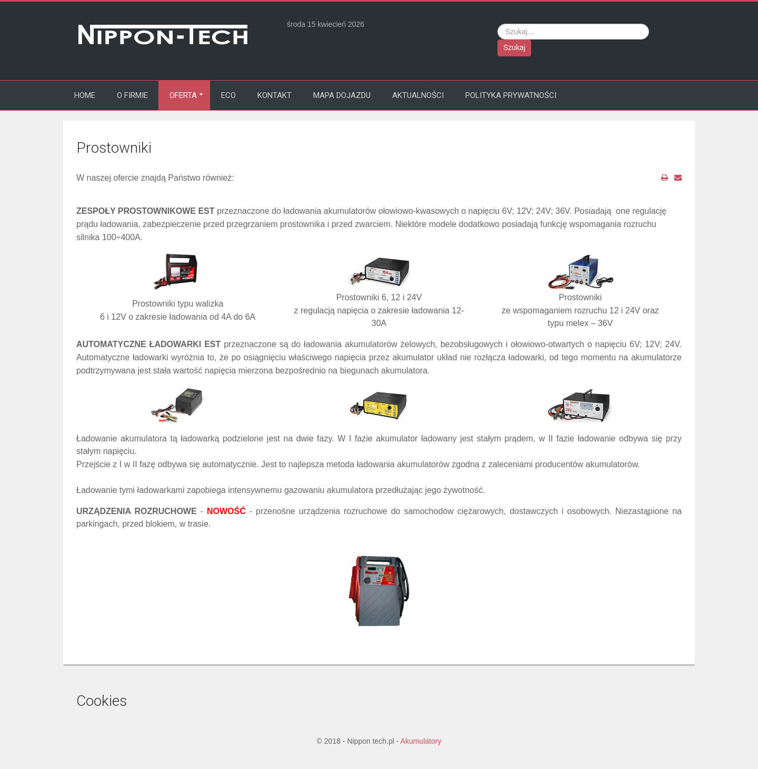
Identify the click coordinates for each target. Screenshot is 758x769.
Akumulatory (421, 741)
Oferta (183, 95)
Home (84, 95)
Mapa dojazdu (342, 95)
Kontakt (274, 95)
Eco (228, 95)
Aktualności (418, 95)
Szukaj (514, 47)
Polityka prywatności (510, 95)
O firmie (132, 95)
